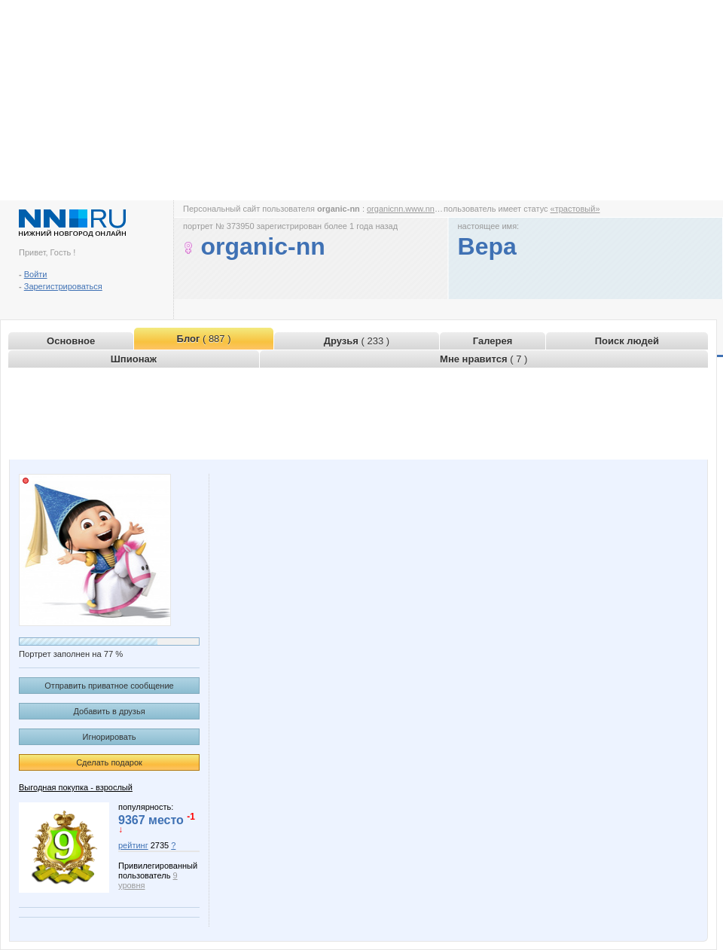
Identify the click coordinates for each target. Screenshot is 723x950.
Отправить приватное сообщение (108, 685)
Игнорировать (109, 736)
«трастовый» (575, 208)
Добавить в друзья (109, 711)
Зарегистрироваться (63, 286)
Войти (35, 274)
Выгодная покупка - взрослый (76, 787)
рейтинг (133, 845)
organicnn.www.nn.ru (405, 208)
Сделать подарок (109, 762)
